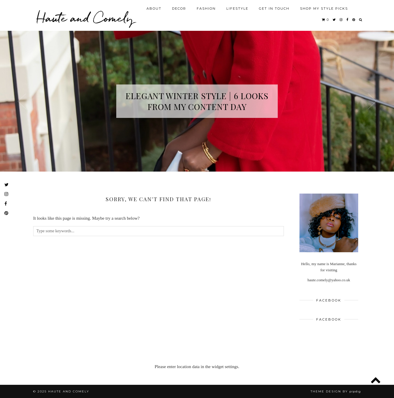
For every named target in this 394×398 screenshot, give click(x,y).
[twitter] (334, 19)
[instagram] (341, 19)
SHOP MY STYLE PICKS (324, 8)
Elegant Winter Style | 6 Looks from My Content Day (197, 101)
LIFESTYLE (237, 8)
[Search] (361, 19)
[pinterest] (354, 19)
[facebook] (347, 19)
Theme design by (336, 391)
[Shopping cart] (325, 19)
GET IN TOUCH (274, 8)
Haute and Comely (84, 17)
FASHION (206, 8)
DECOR (179, 8)
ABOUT (154, 8)
